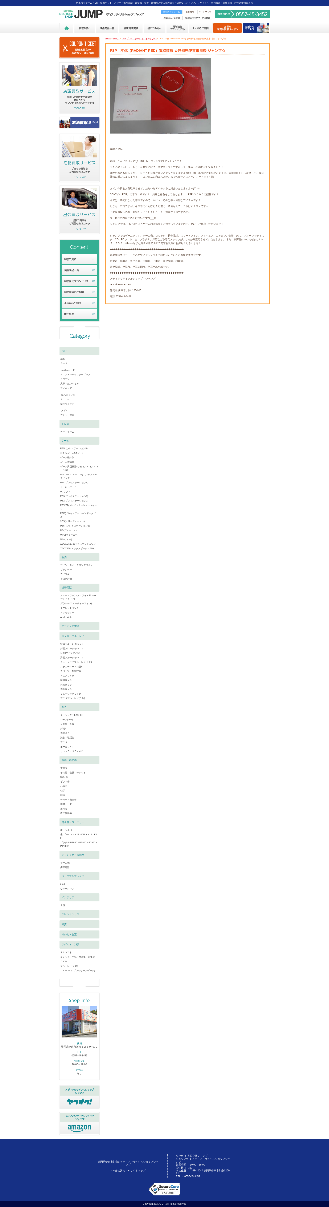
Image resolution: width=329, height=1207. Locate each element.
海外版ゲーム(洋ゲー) (71, 453)
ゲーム (116, 38)
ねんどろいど (68, 394)
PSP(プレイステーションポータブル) (139, 38)
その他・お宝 (69, 934)
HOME (108, 38)
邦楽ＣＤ (65, 728)
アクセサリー (67, 612)
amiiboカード (68, 370)
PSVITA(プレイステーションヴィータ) (78, 507)
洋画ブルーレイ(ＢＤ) (71, 657)
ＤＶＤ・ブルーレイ (73, 636)
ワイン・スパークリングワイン (76, 565)
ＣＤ (64, 707)
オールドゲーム (68, 487)
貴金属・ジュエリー (73, 822)
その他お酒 (66, 578)
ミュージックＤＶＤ (70, 693)
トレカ (65, 423)
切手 (62, 790)
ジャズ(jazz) (66, 719)
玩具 (62, 359)
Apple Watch (66, 617)
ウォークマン (67, 888)
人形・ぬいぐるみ (69, 383)
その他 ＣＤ (67, 724)
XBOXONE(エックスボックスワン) (78, 544)
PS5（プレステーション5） (74, 448)
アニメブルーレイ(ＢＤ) (72, 698)
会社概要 (190, 12)
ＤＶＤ (63, 961)
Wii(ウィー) (66, 539)
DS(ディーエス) (68, 530)
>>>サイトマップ (135, 1170)
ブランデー (66, 569)
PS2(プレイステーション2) (74, 500)
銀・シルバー (67, 830)
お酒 (64, 557)
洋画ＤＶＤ (66, 689)
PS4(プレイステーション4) (74, 482)
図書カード (66, 804)
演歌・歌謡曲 (67, 737)
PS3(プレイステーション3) (74, 496)
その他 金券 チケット (73, 772)
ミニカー (65, 399)
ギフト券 (65, 781)
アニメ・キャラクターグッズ (75, 374)
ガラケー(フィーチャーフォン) (76, 603)
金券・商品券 (69, 760)
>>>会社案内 (118, 1170)
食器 (62, 905)
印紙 (62, 795)
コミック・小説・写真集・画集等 (77, 957)
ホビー (65, 351)
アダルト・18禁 (70, 944)
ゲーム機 (65, 862)
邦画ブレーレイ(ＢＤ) (71, 648)
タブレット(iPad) (69, 608)
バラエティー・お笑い (71, 666)
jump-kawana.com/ (120, 284)
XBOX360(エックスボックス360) (77, 548)
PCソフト (65, 491)
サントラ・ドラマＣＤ (71, 751)
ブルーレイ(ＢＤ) (69, 966)
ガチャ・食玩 (67, 415)
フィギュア (66, 388)
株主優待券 (66, 813)
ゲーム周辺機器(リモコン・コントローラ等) (79, 468)
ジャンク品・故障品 (73, 854)
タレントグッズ (70, 914)
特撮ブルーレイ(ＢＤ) (71, 644)
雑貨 (64, 924)
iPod (62, 884)
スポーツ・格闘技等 (70, 671)
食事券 (63, 768)
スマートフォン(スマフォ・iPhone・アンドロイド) (79, 597)
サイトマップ (205, 12)
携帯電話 (67, 587)
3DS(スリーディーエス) (72, 521)
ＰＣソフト (66, 952)
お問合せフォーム (171, 12)
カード (63, 363)
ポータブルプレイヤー (74, 876)
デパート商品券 (68, 799)
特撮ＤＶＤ (66, 680)
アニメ (63, 742)
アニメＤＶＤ (67, 675)
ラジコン (65, 379)
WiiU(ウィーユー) (69, 534)
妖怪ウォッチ (67, 403)
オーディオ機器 (70, 625)
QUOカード (66, 777)
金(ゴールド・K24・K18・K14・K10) (78, 836)
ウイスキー (66, 574)
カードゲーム (67, 431)
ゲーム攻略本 (67, 462)
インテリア (68, 897)
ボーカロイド (67, 746)
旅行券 (63, 808)
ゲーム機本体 (67, 457)
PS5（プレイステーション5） (75, 525)
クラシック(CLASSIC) (71, 715)
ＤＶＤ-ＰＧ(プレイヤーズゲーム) (77, 970)
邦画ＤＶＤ (66, 684)
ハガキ (63, 786)
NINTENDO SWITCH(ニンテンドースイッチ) (78, 476)
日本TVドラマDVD (70, 653)
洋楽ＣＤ (65, 733)
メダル (64, 410)
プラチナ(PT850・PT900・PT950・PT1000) (79, 844)
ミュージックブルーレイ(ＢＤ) (76, 662)
